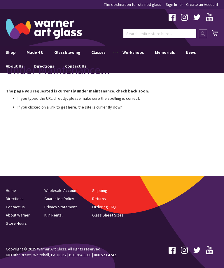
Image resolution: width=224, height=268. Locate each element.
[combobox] (159, 33)
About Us (14, 66)
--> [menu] (101, 59)
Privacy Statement (60, 206)
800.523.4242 (105, 254)
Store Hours (16, 223)
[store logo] (44, 29)
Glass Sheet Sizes (108, 215)
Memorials (165, 52)
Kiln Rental (53, 215)
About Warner (18, 215)
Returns (99, 198)
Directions (44, 66)
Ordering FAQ (104, 206)
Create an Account (202, 4)
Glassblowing (67, 52)
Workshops (133, 52)
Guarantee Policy (59, 198)
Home (11, 190)
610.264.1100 (80, 254)
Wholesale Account (61, 190)
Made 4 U (35, 52)
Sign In (171, 4)
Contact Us (75, 66)
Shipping (99, 190)
